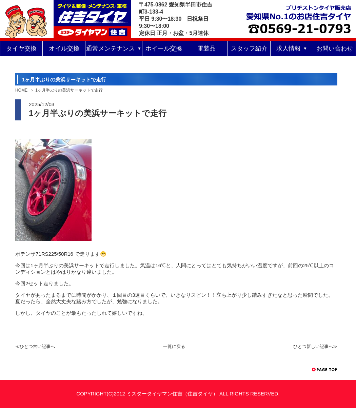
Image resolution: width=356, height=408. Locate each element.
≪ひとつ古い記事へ (35, 346)
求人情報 (288, 48)
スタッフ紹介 (249, 48)
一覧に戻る (174, 346)
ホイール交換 (163, 48)
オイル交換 (64, 48)
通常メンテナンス (110, 48)
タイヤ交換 (21, 48)
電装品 (206, 48)
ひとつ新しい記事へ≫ (315, 346)
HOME (21, 90)
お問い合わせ (334, 48)
